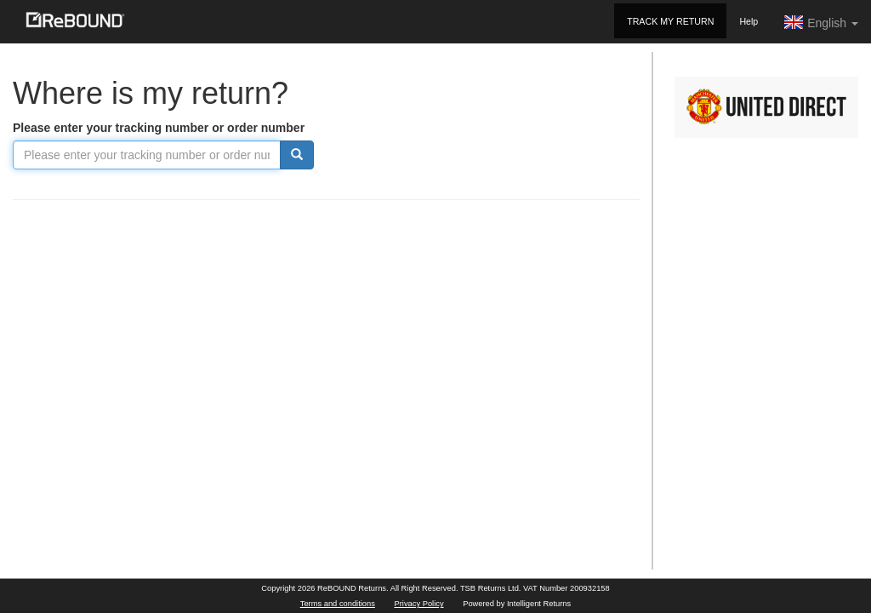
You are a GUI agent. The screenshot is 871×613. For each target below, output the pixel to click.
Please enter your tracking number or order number (159, 128)
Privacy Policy (419, 603)
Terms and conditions (337, 603)
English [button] (820, 22)
